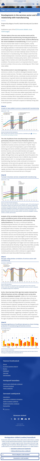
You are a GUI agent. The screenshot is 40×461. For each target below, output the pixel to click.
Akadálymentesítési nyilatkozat (11, 403)
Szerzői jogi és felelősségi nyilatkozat (12, 384)
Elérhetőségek (6, 375)
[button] (37, 1)
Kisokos (5, 369)
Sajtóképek (6, 371)
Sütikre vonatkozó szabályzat (10, 401)
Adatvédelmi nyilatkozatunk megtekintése (21, 448)
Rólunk (5, 364)
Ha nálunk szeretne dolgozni (10, 366)
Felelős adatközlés (8, 388)
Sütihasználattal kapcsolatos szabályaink (20, 451)
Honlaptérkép (7, 409)
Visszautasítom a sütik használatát (20, 458)
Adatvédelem (6, 397)
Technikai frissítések (8, 386)
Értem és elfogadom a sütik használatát (21, 454)
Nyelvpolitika (6, 406)
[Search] (19, 4)
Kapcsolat (5, 373)
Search (33, 4)
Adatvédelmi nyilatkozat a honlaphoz (12, 399)
